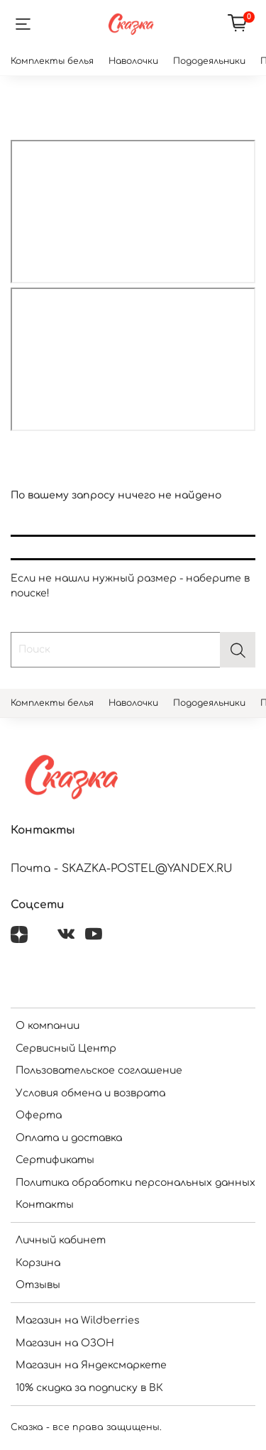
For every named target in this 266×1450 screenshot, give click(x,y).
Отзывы (38, 1285)
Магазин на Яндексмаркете (91, 1365)
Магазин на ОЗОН (65, 1343)
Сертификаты (55, 1160)
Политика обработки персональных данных (135, 1182)
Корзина (38, 1263)
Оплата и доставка (69, 1138)
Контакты (45, 1204)
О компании (47, 1025)
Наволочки (133, 61)
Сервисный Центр (66, 1048)
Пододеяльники (209, 61)
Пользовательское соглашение (99, 1070)
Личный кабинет (61, 1240)
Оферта (39, 1115)
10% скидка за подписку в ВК (89, 1388)
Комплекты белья (52, 61)
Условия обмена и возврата (90, 1093)
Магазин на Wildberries (78, 1320)
